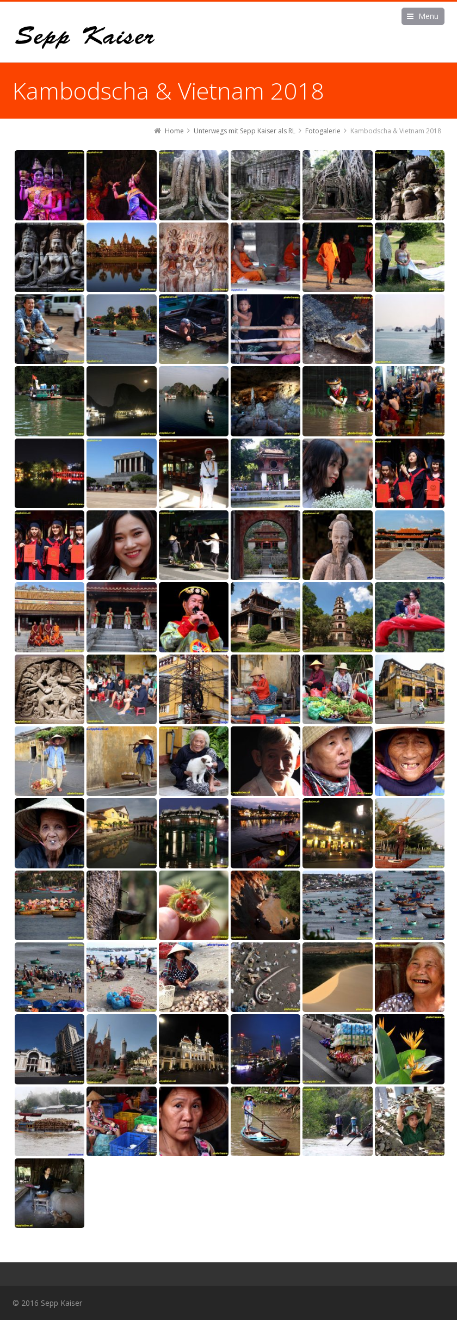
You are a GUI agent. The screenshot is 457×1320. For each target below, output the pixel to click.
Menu (428, 16)
